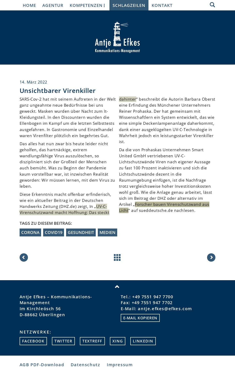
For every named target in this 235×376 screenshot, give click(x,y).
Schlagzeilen (129, 5)
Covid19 (53, 232)
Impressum (120, 364)
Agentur (52, 5)
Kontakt (162, 5)
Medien (107, 232)
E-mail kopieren (140, 317)
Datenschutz (85, 364)
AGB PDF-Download (42, 364)
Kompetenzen (88, 5)
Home (29, 5)
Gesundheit (81, 232)
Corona (30, 232)
